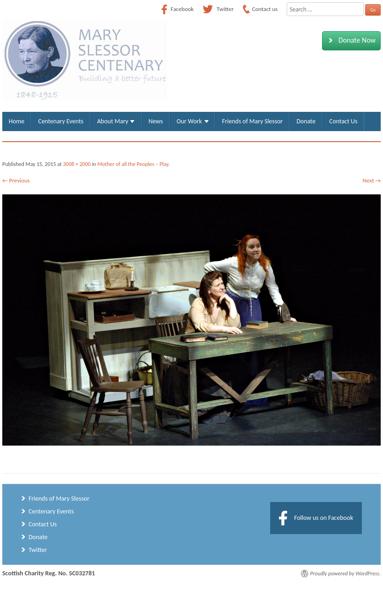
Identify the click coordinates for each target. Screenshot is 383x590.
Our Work (189, 121)
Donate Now (350, 40)
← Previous (16, 180)
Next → (372, 180)
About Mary (112, 121)
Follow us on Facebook (323, 518)
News (156, 121)
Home (16, 121)
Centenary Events (60, 121)
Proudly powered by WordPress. (345, 573)
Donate (305, 121)
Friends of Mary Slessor (252, 121)
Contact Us (343, 121)
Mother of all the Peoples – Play (132, 164)
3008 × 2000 (76, 164)
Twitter (37, 550)
